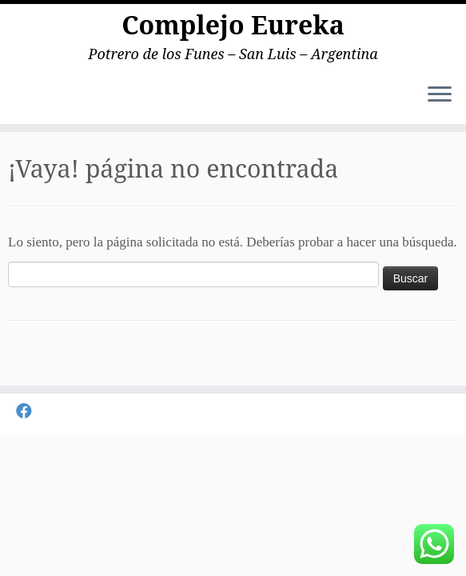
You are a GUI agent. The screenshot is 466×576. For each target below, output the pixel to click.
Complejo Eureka (233, 25)
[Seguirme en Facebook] (29, 411)
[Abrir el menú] (440, 95)
